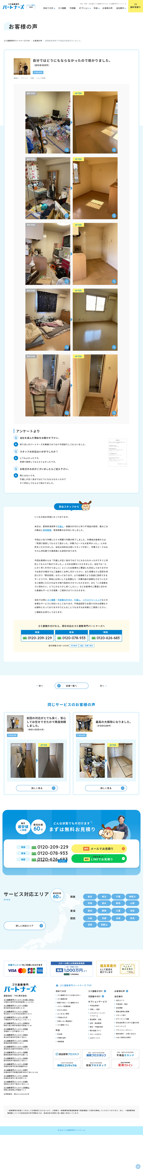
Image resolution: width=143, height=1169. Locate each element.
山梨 (132, 911)
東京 (90, 904)
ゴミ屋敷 (51, 599)
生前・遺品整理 (94, 1033)
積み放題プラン (94, 1040)
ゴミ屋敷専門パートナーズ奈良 (16, 1085)
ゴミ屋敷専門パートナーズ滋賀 (16, 1091)
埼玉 (104, 904)
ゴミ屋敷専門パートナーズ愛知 (16, 1056)
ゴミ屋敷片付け (97, 1000)
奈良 (132, 927)
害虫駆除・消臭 (94, 1029)
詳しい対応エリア (29, 935)
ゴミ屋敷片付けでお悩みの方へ (68, 1005)
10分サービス (94, 1047)
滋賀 (90, 934)
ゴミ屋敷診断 (61, 1008)
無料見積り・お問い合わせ (125, 1043)
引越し (61, 526)
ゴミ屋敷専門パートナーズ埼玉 (16, 1021)
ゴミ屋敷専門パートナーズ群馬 (16, 1050)
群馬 (118, 911)
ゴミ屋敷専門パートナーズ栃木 (16, 1045)
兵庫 (118, 927)
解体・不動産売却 (95, 1036)
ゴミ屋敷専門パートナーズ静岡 (16, 1062)
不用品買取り (94, 1015)
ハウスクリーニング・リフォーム (97, 1024)
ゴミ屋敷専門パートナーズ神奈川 (16, 1033)
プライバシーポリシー (123, 1040)
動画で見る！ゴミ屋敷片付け (67, 1012)
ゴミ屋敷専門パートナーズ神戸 (16, 1080)
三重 (118, 919)
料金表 (59, 1044)
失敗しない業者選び (64, 1031)
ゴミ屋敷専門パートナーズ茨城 (16, 1039)
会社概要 (118, 1017)
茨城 (90, 911)
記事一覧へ (65, 687)
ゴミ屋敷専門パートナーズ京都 (16, 1074)
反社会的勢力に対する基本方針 (126, 1032)
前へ (40, 687)
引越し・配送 (94, 1019)
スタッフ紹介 (120, 1025)
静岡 (104, 919)
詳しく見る (43, 792)
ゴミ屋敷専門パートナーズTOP (17, 40)
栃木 (104, 911)
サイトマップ (120, 1036)
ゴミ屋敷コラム (62, 1034)
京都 (104, 927)
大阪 (90, 927)
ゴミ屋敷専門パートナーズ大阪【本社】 (19, 1009)
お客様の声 (37, 40)
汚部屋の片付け (65, 599)
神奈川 (132, 904)
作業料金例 (61, 1047)
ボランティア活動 (121, 1028)
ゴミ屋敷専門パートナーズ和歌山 (16, 1097)
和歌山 (104, 934)
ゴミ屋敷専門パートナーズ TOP (74, 995)
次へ (103, 687)
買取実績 (60, 1051)
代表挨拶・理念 (121, 1014)
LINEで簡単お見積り (122, 1047)
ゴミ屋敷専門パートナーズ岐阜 (16, 1068)
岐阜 (132, 919)
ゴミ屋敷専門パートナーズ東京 (16, 1015)
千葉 (118, 904)
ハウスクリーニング (92, 599)
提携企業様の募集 (121, 1021)
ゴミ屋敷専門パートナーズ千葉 (16, 1027)
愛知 (90, 919)
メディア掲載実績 (63, 1016)
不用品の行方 (61, 1027)
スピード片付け (94, 1044)
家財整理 (47, 530)
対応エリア (119, 1010)
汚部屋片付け (96, 1006)
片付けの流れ (61, 1019)
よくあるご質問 (62, 1023)
